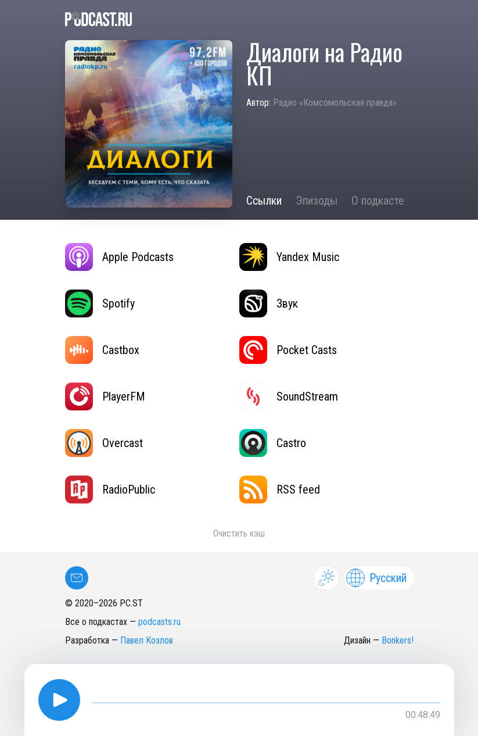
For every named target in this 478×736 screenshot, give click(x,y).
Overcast (104, 443)
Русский (376, 578)
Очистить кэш (239, 533)
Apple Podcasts (119, 257)
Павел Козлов (146, 640)
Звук (268, 303)
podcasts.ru (159, 621)
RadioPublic (110, 489)
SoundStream (288, 396)
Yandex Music (289, 257)
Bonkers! (398, 640)
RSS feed (279, 489)
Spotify (100, 303)
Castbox (102, 350)
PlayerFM (105, 396)
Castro (272, 443)
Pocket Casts (288, 350)
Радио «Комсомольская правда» (335, 102)
